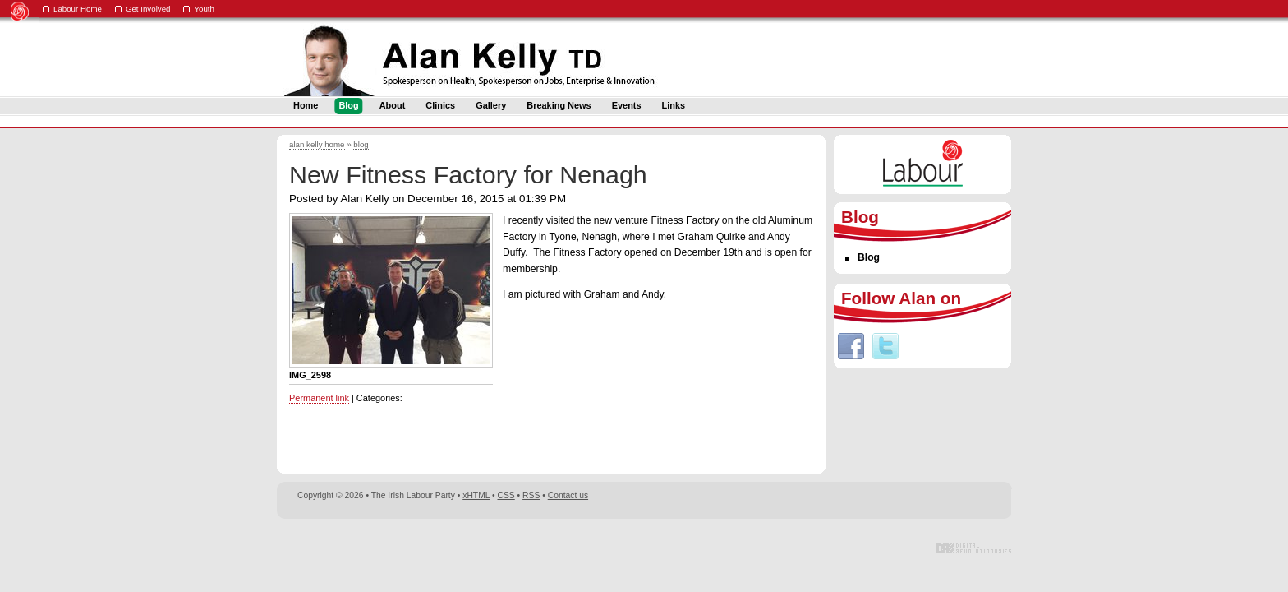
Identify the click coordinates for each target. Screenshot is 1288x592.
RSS (531, 495)
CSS (506, 495)
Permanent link (319, 398)
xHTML (476, 495)
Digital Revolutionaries (973, 548)
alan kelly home (317, 144)
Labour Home (77, 8)
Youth (204, 8)
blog (360, 144)
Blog (869, 257)
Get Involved (148, 8)
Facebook (851, 346)
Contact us (568, 495)
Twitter (885, 346)
